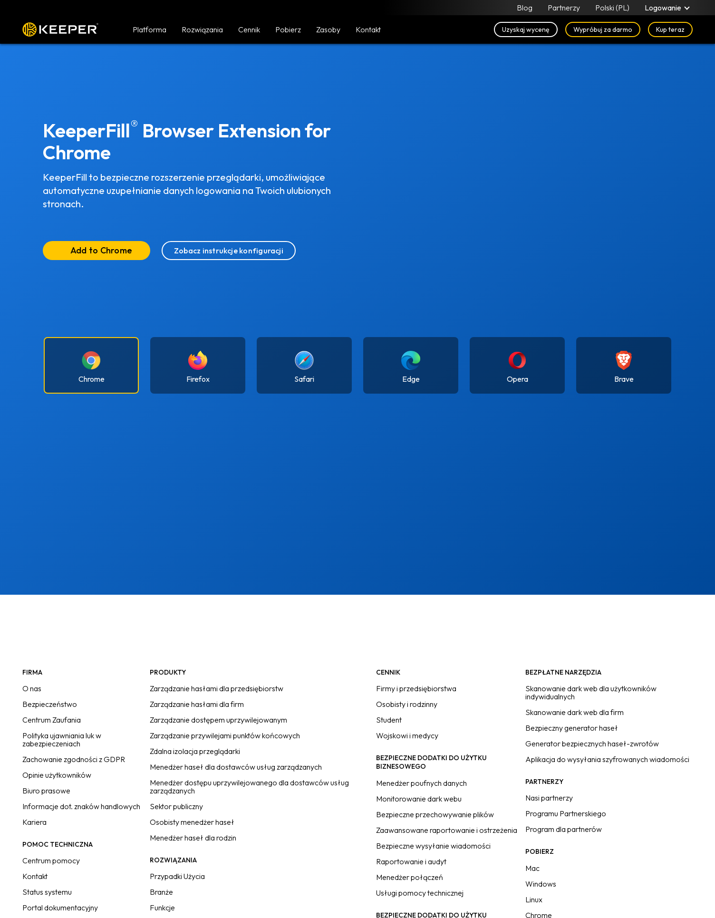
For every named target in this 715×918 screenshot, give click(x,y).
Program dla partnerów (563, 829)
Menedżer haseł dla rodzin (193, 837)
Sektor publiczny (176, 806)
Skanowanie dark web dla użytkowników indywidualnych (591, 692)
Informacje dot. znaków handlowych (81, 806)
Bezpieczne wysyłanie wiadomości (433, 845)
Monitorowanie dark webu (419, 798)
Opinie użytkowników (56, 775)
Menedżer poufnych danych (421, 783)
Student (389, 720)
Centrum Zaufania (51, 720)
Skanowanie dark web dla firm (574, 712)
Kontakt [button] (368, 29)
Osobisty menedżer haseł (192, 822)
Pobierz (288, 29)
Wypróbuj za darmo (602, 29)
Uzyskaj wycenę (526, 29)
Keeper (60, 29)
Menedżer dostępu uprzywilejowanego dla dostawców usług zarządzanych (249, 786)
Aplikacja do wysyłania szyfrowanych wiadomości (607, 759)
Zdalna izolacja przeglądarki (195, 751)
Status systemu (47, 892)
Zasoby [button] (328, 29)
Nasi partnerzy (549, 797)
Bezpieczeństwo (49, 704)
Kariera (34, 822)
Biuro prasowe (46, 790)
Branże (161, 892)
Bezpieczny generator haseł (571, 728)
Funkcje (162, 907)
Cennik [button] (249, 29)
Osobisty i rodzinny (406, 704)
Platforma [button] (149, 29)
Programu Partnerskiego (565, 813)
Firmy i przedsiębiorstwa (416, 688)
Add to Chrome (101, 250)
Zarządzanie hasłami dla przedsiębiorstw (216, 688)
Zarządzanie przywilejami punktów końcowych (225, 735)
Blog (524, 7)
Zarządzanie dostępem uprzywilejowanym (218, 720)
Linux (533, 899)
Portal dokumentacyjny (60, 907)
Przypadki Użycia (177, 876)
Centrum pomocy (51, 860)
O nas (31, 688)
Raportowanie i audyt (411, 861)
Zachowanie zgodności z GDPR (73, 759)
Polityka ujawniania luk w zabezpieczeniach (61, 739)
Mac (532, 868)
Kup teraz (670, 29)
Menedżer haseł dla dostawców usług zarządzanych (236, 767)
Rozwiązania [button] (202, 29)
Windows (540, 884)
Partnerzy (564, 7)
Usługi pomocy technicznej (420, 893)
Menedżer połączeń (409, 877)
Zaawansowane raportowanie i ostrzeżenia (446, 830)
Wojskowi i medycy (407, 735)
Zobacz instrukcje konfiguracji (228, 250)
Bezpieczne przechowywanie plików (435, 814)
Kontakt (35, 876)
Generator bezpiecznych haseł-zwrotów (592, 743)
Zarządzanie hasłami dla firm (197, 704)
